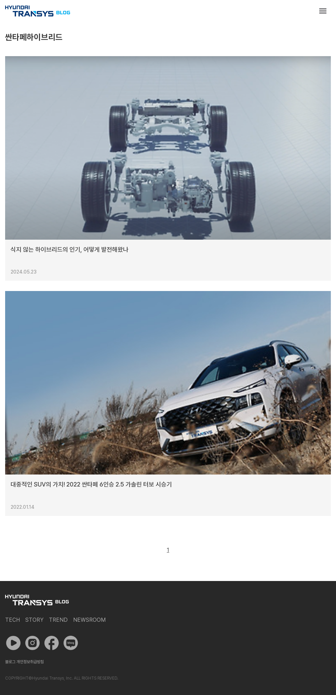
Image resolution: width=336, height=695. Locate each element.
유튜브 (13, 643)
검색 (306, 11)
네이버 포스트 (71, 643)
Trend (58, 620)
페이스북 (51, 643)
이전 (152, 550)
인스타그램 (32, 643)
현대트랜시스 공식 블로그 (37, 10)
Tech (12, 620)
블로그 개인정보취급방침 (24, 661)
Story (34, 620)
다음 (183, 550)
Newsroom (89, 620)
